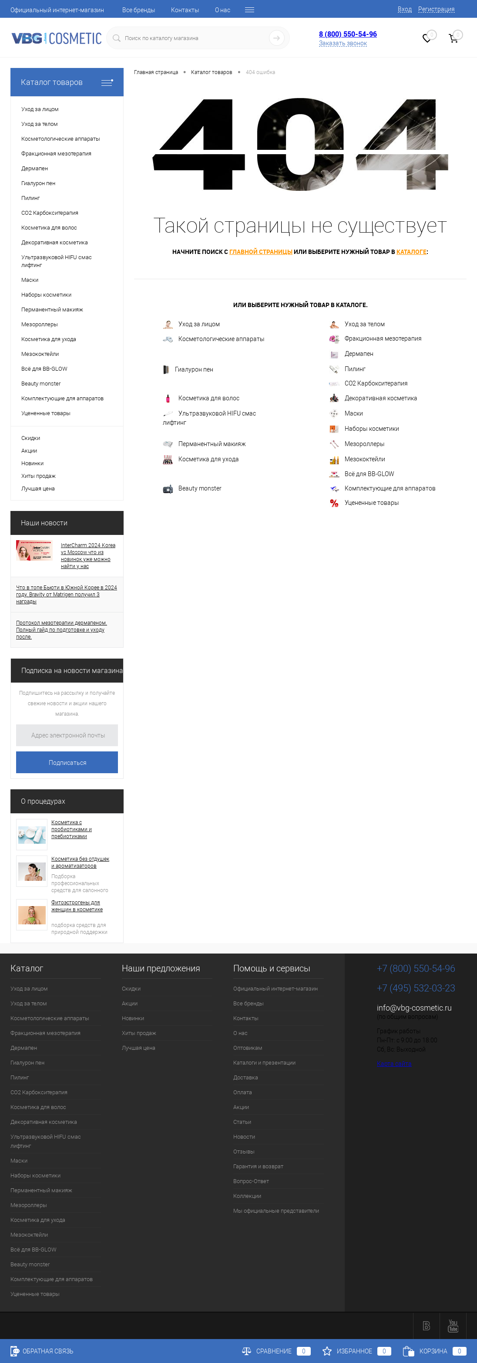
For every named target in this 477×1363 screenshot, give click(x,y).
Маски (346, 414)
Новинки (32, 463)
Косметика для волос (201, 398)
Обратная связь (42, 1351)
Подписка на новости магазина (72, 670)
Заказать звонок (343, 43)
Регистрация (436, 9)
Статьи (242, 1122)
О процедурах (43, 801)
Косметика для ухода (201, 460)
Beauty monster (192, 489)
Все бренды (138, 10)
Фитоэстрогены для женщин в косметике (77, 906)
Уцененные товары (364, 503)
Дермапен (351, 354)
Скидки (30, 438)
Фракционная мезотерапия (375, 339)
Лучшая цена (38, 488)
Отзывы (244, 1151)
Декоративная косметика (373, 398)
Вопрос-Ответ (251, 1181)
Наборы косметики (364, 429)
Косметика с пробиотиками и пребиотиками (71, 829)
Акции (29, 450)
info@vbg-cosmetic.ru (414, 1007)
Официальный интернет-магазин (57, 10)
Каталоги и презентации (264, 1062)
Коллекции (247, 1196)
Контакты (185, 10)
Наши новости (44, 523)
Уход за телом (357, 324)
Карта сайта (394, 1063)
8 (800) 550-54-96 (348, 34)
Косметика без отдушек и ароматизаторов (80, 862)
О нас (222, 10)
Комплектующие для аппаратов (382, 489)
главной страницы (260, 251)
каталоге (411, 251)
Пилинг (347, 369)
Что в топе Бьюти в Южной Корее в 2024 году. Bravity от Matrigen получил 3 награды (66, 595)
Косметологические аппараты (214, 339)
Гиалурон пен (188, 370)
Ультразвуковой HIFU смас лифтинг (209, 418)
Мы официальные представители (276, 1210)
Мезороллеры (357, 445)
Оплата (242, 1092)
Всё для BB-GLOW (361, 473)
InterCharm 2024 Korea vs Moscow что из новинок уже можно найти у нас (88, 555)
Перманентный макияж (204, 444)
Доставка (245, 1077)
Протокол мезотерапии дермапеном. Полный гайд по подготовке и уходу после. (61, 630)
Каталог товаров (67, 82)
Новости (244, 1136)
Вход (405, 9)
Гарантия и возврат (258, 1166)
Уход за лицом (191, 325)
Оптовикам (247, 1048)
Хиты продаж (38, 476)
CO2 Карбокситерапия (368, 383)
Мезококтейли (357, 459)
